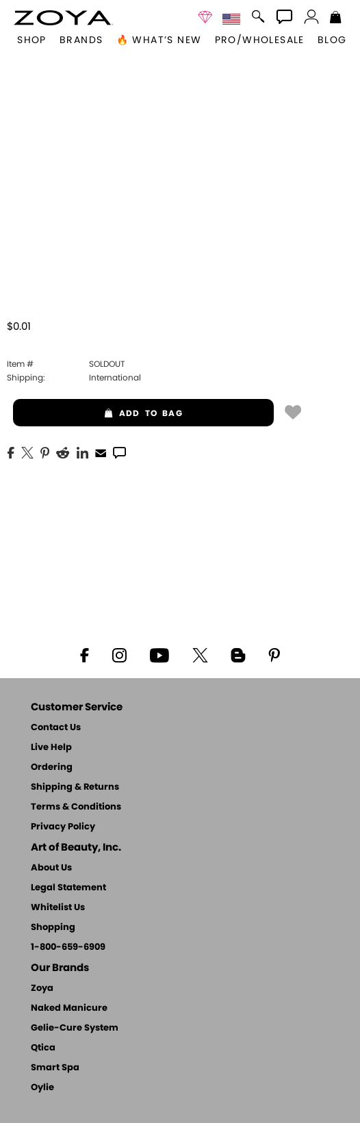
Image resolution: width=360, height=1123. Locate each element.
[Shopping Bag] (335, 18)
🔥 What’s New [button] (159, 40)
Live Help (51, 747)
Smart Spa (55, 1067)
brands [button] (81, 40)
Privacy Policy (63, 827)
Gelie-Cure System (74, 1028)
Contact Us (56, 727)
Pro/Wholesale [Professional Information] (260, 40)
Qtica (43, 1048)
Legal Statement (68, 887)
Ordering (52, 767)
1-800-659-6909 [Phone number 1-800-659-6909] (68, 947)
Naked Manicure (69, 1008)
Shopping (53, 927)
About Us (51, 868)
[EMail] (100, 451)
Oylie (42, 1087)
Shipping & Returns (75, 787)
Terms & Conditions (76, 807)
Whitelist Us (58, 907)
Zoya (42, 988)
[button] (63, 17)
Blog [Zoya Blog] (332, 40)
